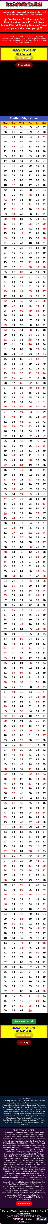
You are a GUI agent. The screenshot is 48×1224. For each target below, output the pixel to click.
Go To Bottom (24, 65)
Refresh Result (24, 58)
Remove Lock (24, 1021)
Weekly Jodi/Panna (20, 1211)
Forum (5, 1211)
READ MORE (24, 1203)
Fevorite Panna (24, 1213)
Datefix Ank (38, 1211)
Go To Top (24, 1042)
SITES (29, 43)
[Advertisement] (24, 92)
